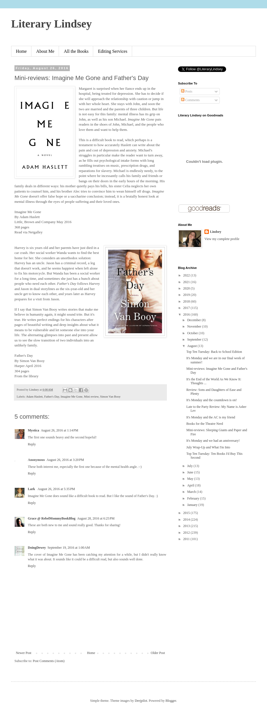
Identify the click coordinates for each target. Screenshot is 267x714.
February (193, 498)
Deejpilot (141, 701)
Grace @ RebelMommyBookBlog (51, 518)
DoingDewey (37, 548)
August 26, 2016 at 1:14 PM (59, 430)
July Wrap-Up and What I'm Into (208, 447)
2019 (187, 295)
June (190, 472)
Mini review (91, 396)
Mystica (33, 430)
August (192, 346)
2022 (187, 275)
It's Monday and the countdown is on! (211, 400)
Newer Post (23, 653)
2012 (187, 533)
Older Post (158, 653)
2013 (187, 526)
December (194, 320)
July (190, 466)
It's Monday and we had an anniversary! (213, 441)
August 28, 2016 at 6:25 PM (96, 518)
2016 (187, 314)
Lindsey (215, 232)
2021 (187, 282)
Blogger (170, 701)
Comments (190, 100)
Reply (32, 444)
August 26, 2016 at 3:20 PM (65, 460)
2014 (187, 519)
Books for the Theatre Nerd (204, 424)
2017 (187, 308)
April (191, 485)
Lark (32, 489)
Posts (186, 91)
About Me (45, 51)
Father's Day (51, 396)
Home (21, 51)
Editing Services (112, 51)
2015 (187, 513)
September (194, 339)
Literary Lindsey (51, 24)
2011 (187, 539)
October (193, 333)
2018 (187, 301)
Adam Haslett (34, 396)
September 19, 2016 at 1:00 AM (69, 548)
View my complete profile (221, 239)
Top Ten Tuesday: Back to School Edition (214, 352)
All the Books (76, 51)
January (192, 505)
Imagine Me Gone (72, 396)
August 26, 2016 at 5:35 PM (56, 489)
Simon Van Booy (110, 396)
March (192, 492)
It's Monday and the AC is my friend (210, 417)
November (194, 326)
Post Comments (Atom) (49, 661)
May (190, 479)
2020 (187, 288)
